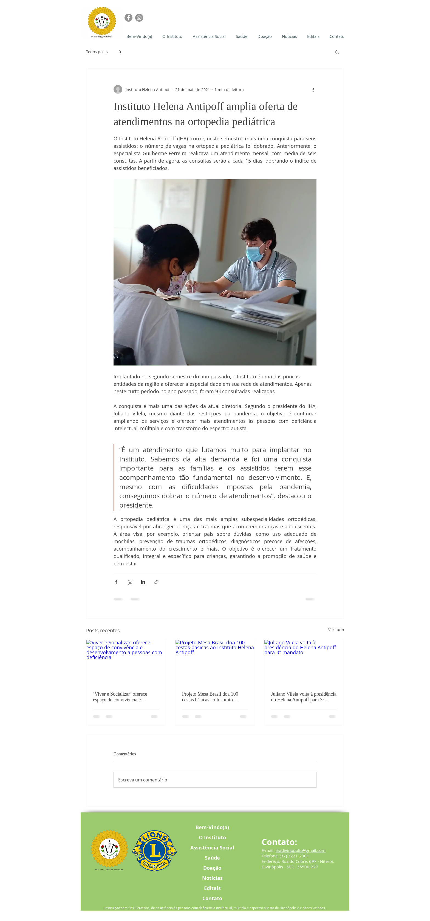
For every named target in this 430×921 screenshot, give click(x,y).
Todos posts (97, 51)
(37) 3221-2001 (294, 855)
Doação (212, 868)
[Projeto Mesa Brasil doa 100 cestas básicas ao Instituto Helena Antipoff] (215, 662)
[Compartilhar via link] (156, 582)
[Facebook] (128, 18)
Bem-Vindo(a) (212, 827)
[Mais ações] (313, 89)
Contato (212, 898)
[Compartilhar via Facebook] (116, 582)
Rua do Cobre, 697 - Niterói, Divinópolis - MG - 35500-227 (298, 863)
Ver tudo (336, 629)
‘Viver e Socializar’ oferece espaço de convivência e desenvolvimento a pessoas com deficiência (124, 697)
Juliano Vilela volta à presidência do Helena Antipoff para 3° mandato (303, 697)
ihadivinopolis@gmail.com (301, 850)
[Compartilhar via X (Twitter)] (129, 582)
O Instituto (212, 837)
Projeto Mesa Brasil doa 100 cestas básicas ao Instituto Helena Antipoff (210, 697)
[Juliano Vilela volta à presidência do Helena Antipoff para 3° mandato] (304, 662)
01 (121, 51)
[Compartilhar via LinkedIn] (143, 582)
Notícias (212, 878)
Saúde (212, 857)
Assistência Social (212, 847)
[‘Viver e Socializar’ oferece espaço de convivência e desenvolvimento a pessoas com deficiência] (126, 662)
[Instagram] (139, 18)
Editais (212, 888)
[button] (337, 52)
